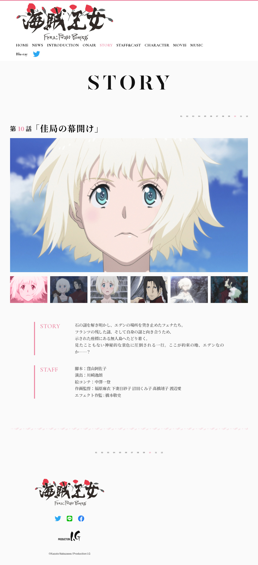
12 (245, 114)
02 (148, 114)
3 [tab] (109, 289)
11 (235, 114)
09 (216, 114)
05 (177, 114)
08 (206, 114)
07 (197, 114)
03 (158, 114)
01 (139, 114)
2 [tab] (68, 289)
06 (187, 114)
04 (168, 114)
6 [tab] (229, 289)
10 (226, 114)
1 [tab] (28, 289)
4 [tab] (149, 289)
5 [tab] (189, 289)
